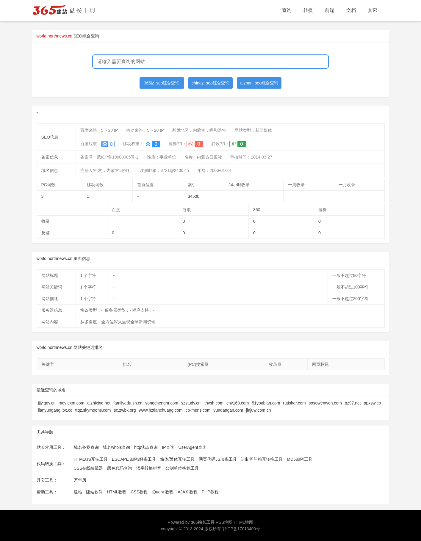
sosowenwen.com (325, 403)
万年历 (80, 480)
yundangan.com (228, 410)
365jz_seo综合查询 (162, 83)
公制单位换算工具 (182, 468)
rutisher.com (294, 403)
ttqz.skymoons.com (93, 410)
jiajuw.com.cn (258, 410)
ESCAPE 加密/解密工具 (134, 459)
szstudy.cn (191, 403)
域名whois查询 (116, 447)
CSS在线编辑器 (88, 468)
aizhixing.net (98, 403)
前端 (329, 10)
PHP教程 (210, 492)
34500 (193, 196)
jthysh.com (213, 403)
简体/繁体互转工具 (177, 459)
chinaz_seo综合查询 (210, 83)
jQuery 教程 (162, 492)
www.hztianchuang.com (160, 410)
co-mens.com (198, 410)
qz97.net (353, 403)
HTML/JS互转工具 (91, 459)
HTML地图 (243, 522)
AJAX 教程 (188, 492)
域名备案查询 (86, 447)
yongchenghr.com (161, 403)
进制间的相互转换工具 (262, 459)
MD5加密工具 (299, 459)
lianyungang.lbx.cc (55, 410)
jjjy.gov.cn (47, 403)
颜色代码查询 (119, 468)
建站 (78, 492)
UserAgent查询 (192, 447)
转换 (308, 10)
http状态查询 (146, 447)
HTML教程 (116, 492)
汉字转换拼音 (148, 468)
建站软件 (94, 492)
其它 (372, 10)
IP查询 (168, 447)
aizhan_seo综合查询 (259, 83)
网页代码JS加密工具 (218, 459)
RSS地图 (224, 522)
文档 (351, 10)
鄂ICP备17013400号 (241, 528)
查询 (287, 10)
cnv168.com (237, 403)
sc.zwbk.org (125, 410)
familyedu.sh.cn (127, 403)
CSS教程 (139, 492)
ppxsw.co (372, 403)
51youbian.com (266, 403)
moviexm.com (71, 403)
